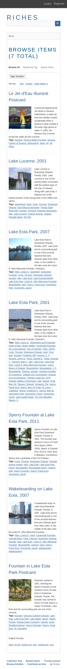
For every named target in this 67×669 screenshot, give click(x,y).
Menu (11, 36)
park (24, 284)
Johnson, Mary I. (20, 362)
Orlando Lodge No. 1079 (38, 378)
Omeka (56, 664)
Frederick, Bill (29, 355)
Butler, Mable (28, 346)
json (35, 645)
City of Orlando (34, 349)
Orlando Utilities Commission (22, 381)
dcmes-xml (26, 645)
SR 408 (27, 217)
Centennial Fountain (45, 346)
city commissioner (17, 349)
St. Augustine (20, 628)
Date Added (40, 83)
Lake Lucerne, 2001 (28, 161)
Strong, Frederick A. (28, 390)
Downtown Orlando (42, 275)
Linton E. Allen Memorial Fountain (40, 281)
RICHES (23, 17)
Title (22, 83)
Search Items (47, 67)
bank (29, 204)
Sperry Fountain (21, 471)
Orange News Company (28, 622)
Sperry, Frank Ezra (36, 284)
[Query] (33, 23)
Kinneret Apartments (47, 211)
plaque (46, 381)
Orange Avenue (35, 214)
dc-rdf (17, 645)
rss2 (52, 645)
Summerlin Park (16, 394)
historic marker (16, 464)
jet (47, 143)
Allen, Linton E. (22, 272)
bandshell (34, 272)
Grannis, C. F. (43, 355)
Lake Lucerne (20, 214)
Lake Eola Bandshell (43, 278)
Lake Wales (35, 619)
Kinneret (32, 211)
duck (45, 352)
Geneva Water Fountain (35, 140)
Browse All (14, 67)
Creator (29, 83)
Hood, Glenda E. (35, 358)
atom (11, 645)
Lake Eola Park (16, 281)
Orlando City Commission (35, 374)
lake (11, 214)
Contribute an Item (36, 664)
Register (59, 3)
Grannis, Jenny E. (17, 358)
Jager (42, 143)
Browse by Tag (30, 67)
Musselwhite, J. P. (47, 368)
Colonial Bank (15, 538)
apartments (20, 204)
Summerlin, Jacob (22, 288)
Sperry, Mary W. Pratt (30, 387)
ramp (41, 545)
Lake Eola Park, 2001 (29, 302)
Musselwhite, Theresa (19, 371)
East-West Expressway (28, 207)
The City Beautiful (43, 397)
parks (51, 622)
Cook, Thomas (39, 204)
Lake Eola (27, 278)
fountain (19, 140)
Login (47, 3)
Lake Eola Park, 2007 (29, 231)
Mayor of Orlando (17, 368)
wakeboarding (15, 551)
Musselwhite (15, 284)
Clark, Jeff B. (48, 349)
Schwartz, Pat (41, 384)
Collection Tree (14, 661)
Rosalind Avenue (17, 625)
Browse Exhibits (15, 664)
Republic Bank (16, 217)
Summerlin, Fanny (34, 394)
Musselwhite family (38, 468)
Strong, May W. (46, 390)
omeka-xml (43, 645)
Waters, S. (14, 400)
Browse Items (33, 661)
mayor (50, 365)
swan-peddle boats (25, 397)
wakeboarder (45, 548)
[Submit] (57, 23)
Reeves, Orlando (26, 384)
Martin (45, 619)
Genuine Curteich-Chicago (36, 615)
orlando (47, 214)
